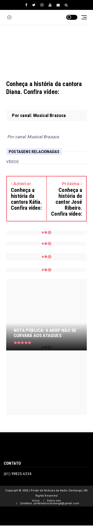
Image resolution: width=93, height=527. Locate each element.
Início (36, 500)
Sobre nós (54, 500)
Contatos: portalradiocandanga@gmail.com (49, 503)
